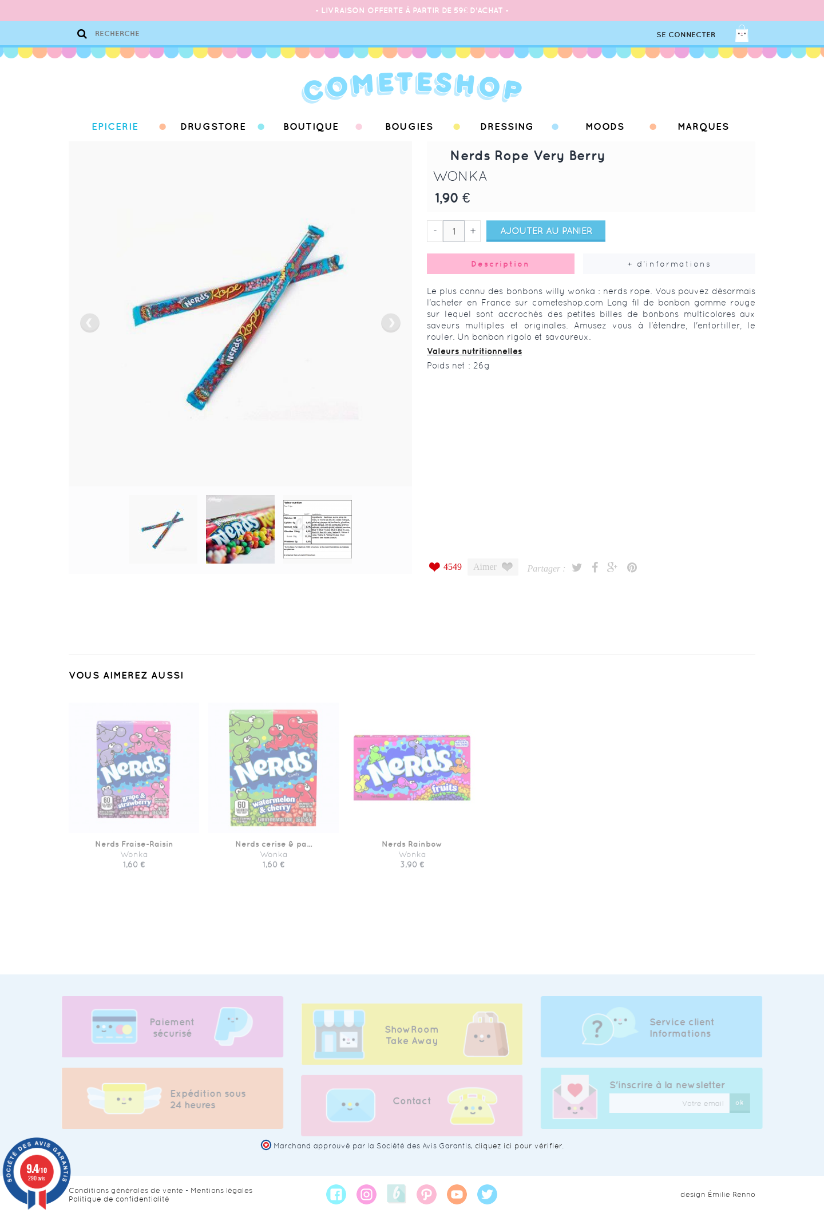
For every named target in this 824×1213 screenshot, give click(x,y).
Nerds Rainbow (412, 849)
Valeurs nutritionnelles (474, 351)
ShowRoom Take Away (412, 1040)
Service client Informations (687, 1027)
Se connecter (685, 34)
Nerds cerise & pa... (273, 849)
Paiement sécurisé (166, 1027)
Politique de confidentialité (119, 1199)
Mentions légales (221, 1190)
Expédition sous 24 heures (202, 1099)
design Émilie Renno (717, 1194)
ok (746, 1102)
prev (90, 323)
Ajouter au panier (546, 230)
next (391, 323)
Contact (412, 1106)
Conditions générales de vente (126, 1190)
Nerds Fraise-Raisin (134, 849)
